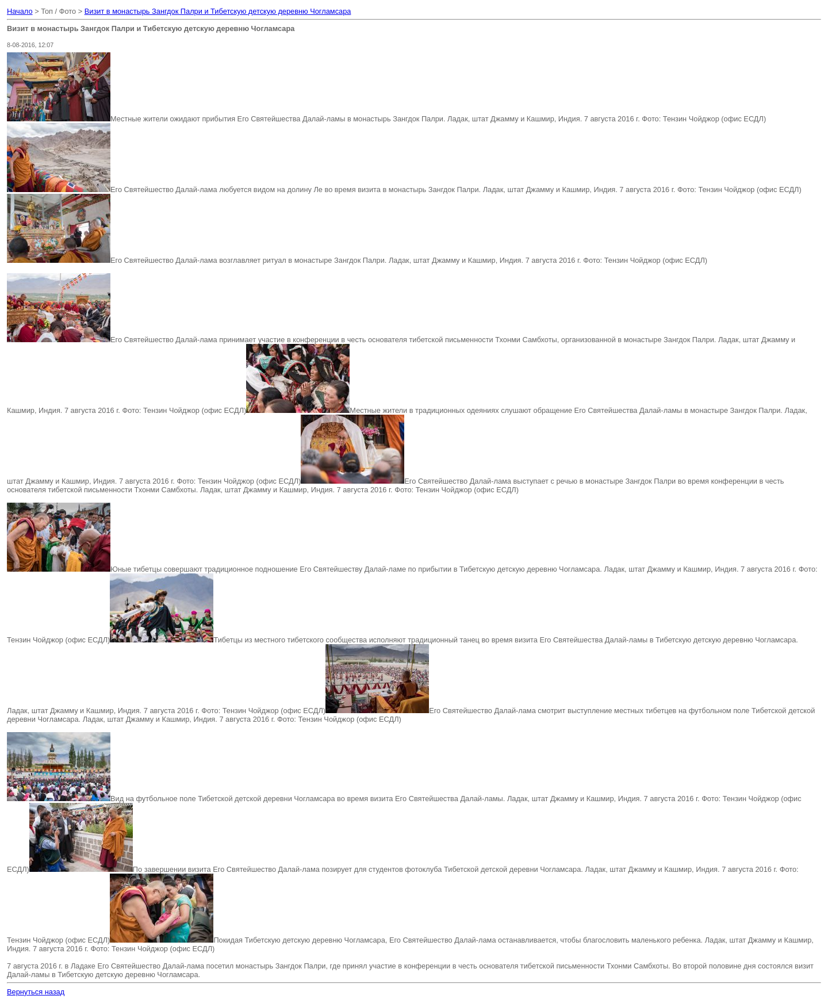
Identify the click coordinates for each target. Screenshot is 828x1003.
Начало (20, 11)
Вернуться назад (35, 991)
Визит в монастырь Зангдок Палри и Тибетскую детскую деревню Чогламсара (218, 11)
